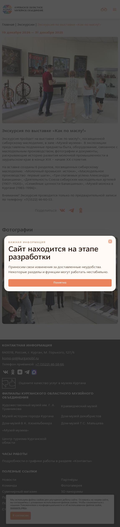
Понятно (60, 282)
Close (110, 241)
